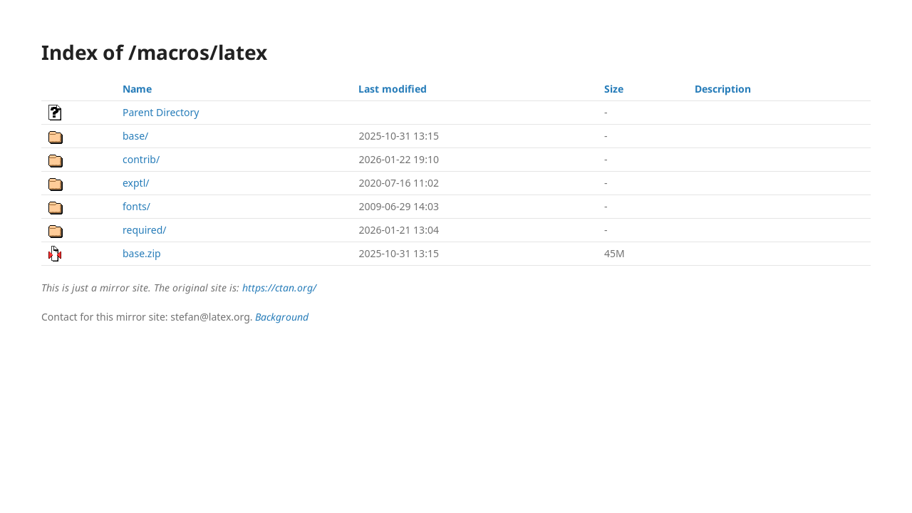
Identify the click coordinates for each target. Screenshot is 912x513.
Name (137, 88)
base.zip (142, 253)
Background (282, 316)
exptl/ (136, 183)
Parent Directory (161, 112)
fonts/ (136, 206)
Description (723, 88)
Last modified (392, 88)
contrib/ (141, 159)
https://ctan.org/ (279, 287)
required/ (145, 230)
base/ (135, 135)
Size (613, 88)
